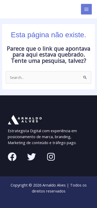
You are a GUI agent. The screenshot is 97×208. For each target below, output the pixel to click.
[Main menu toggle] (86, 9)
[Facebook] (12, 156)
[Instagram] (51, 156)
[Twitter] (31, 156)
